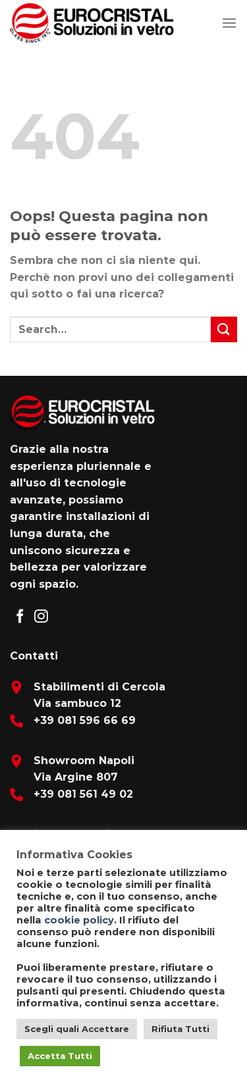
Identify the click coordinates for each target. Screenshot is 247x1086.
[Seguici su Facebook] (20, 617)
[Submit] (224, 329)
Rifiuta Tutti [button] (180, 1028)
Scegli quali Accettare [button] (76, 1028)
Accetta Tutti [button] (60, 1055)
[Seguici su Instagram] (41, 617)
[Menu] (229, 23)
